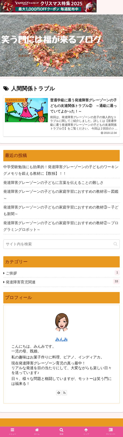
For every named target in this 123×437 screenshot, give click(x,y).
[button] (115, 244)
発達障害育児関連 (63, 281)
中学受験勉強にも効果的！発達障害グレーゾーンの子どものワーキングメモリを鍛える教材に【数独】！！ (60, 170)
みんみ (61, 339)
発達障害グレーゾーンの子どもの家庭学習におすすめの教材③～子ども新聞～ (60, 210)
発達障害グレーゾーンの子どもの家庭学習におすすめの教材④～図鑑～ (60, 194)
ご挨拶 (63, 272)
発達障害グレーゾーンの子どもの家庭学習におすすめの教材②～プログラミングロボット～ (60, 226)
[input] (61, 244)
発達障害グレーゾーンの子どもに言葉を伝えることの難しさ (53, 183)
